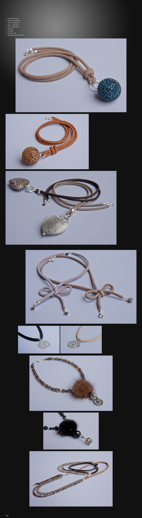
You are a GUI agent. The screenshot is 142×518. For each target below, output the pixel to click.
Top (7, 516)
